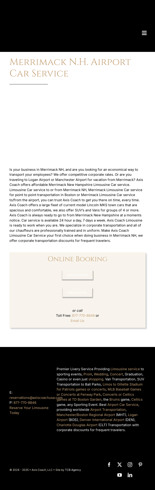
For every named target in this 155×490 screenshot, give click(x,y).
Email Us (77, 321)
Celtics (137, 399)
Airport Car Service (122, 404)
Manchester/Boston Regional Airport (86, 415)
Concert (116, 374)
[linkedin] (130, 475)
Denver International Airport (102, 420)
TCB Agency (73, 470)
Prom (87, 374)
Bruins (114, 399)
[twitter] (120, 465)
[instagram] (130, 465)
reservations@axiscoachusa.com (35, 397)
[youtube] (120, 475)
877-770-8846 (83, 315)
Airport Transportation (108, 409)
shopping (95, 379)
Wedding (101, 374)
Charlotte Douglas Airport (77, 425)
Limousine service (125, 369)
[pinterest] (140, 465)
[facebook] (109, 465)
